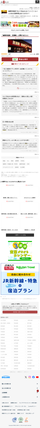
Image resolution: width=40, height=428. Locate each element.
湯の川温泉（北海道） (6, 323)
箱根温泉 (29, 363)
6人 (8, 160)
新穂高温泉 (3, 348)
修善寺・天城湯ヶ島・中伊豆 (10, 164)
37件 (37, 54)
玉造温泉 (29, 354)
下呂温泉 (16, 346)
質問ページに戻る (20, 235)
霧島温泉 (16, 360)
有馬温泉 (29, 348)
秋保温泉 (3, 326)
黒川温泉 (3, 360)
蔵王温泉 (29, 326)
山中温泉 (16, 343)
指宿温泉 (29, 368)
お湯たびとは (12, 371)
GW (28, 164)
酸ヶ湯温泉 (30, 360)
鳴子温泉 (29, 323)
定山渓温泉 (3, 320)
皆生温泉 (3, 357)
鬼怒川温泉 (30, 331)
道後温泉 (29, 351)
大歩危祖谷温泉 (31, 365)
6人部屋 (22, 167)
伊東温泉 (3, 340)
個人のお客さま (20, 384)
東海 (12, 160)
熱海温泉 (16, 368)
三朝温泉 (16, 354)
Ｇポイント (26, 371)
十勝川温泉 (30, 320)
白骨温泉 (29, 334)
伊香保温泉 (30, 328)
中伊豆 (22, 160)
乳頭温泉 (16, 323)
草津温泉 (16, 328)
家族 (4, 160)
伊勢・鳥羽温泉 (4, 365)
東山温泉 (16, 326)
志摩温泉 (16, 365)
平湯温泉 (29, 346)
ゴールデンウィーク (8, 167)
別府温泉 (29, 357)
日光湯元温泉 (17, 363)
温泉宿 (16, 167)
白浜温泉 (3, 351)
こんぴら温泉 (4, 354)
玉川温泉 (3, 363)
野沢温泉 (16, 334)
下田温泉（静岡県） (32, 340)
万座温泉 (3, 331)
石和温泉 (16, 337)
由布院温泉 (3, 368)
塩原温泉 (3, 334)
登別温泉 (16, 320)
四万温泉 (16, 331)
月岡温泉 (3, 337)
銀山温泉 (3, 328)
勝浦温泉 (16, 351)
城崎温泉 (16, 348)
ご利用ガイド (19, 371)
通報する (37, 92)
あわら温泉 (30, 343)
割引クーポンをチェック (20, 64)
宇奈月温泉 (3, 346)
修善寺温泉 (22, 164)
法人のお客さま (20, 388)
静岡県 (17, 160)
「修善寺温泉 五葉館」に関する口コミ (15, 35)
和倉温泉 (3, 343)
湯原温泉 (16, 357)
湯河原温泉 (30, 337)
